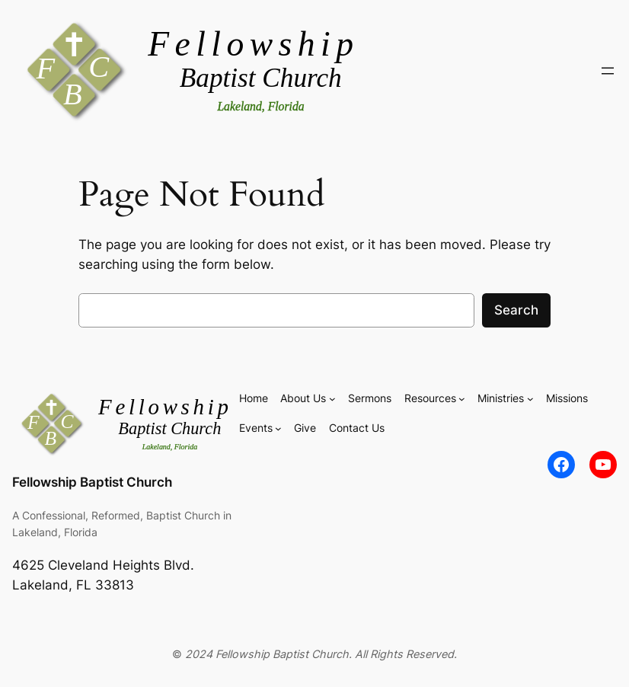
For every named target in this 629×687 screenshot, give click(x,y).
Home (253, 397)
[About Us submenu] (332, 398)
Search (516, 310)
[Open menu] (608, 71)
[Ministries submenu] (530, 398)
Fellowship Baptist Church (92, 482)
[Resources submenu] (461, 398)
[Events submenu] (278, 428)
